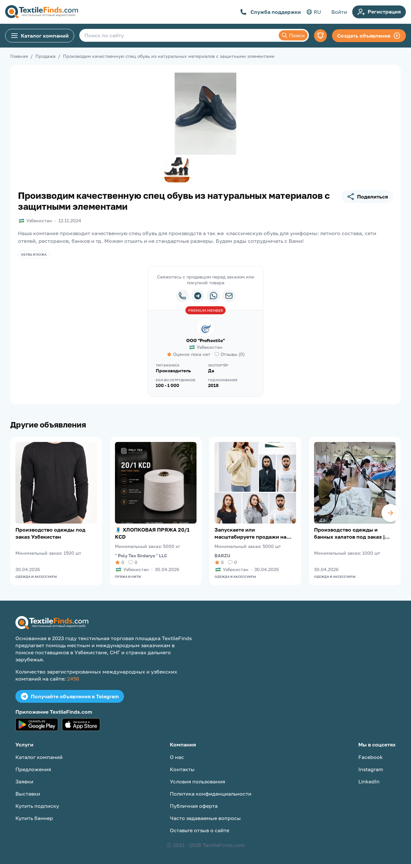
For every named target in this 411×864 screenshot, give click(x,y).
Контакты (182, 769)
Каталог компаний (40, 36)
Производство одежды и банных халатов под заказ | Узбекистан (349, 533)
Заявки (24, 781)
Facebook (370, 757)
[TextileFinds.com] (41, 12)
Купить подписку (37, 806)
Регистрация (379, 12)
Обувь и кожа (34, 254)
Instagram (370, 769)
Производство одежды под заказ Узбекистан (50, 533)
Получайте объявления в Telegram (70, 696)
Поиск (293, 35)
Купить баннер (34, 818)
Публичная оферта (194, 806)
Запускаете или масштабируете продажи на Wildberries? (250, 533)
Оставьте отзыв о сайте (199, 830)
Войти (339, 12)
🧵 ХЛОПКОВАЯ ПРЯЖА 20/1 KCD (152, 533)
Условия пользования (197, 781)
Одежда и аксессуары (36, 576)
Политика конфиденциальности (210, 793)
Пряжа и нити (128, 576)
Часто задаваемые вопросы (205, 818)
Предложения (33, 769)
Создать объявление (369, 36)
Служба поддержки (270, 12)
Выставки (27, 793)
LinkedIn (369, 781)
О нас (177, 757)
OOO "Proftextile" (205, 340)
